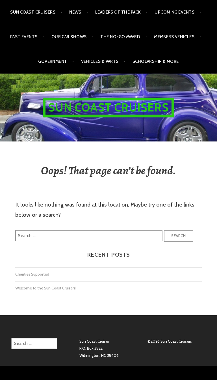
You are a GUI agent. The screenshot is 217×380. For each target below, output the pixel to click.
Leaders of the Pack (118, 12)
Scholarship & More (156, 61)
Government (52, 61)
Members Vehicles (174, 36)
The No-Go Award (120, 36)
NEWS (75, 12)
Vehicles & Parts (100, 61)
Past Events (24, 36)
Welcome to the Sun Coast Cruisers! (45, 288)
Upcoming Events (174, 12)
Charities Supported (32, 274)
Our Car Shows (69, 36)
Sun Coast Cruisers (32, 12)
